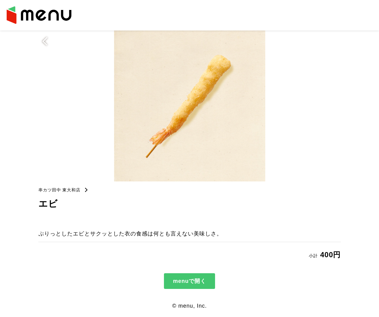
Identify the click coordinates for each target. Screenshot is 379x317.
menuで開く (189, 281)
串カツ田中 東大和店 (59, 189)
